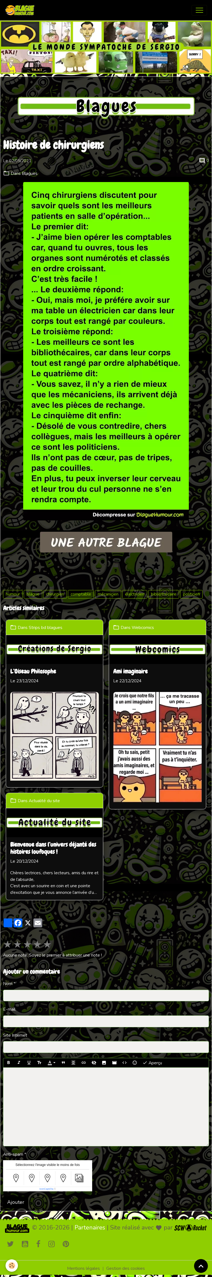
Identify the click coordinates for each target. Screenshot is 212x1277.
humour (13, 594)
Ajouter (15, 1202)
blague (32, 594)
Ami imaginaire (130, 672)
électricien (134, 594)
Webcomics (143, 628)
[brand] (21, 10)
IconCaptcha (46, 1189)
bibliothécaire (163, 594)
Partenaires (90, 1227)
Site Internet (15, 1035)
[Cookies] (12, 1265)
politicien (191, 594)
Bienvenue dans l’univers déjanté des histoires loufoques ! (53, 849)
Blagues (30, 173)
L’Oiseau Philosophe (33, 672)
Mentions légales (83, 1268)
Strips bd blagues (45, 628)
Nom (7, 984)
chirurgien (55, 594)
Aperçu (152, 1063)
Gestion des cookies (125, 1268)
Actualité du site (44, 801)
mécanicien (108, 594)
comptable (81, 594)
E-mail (9, 1009)
